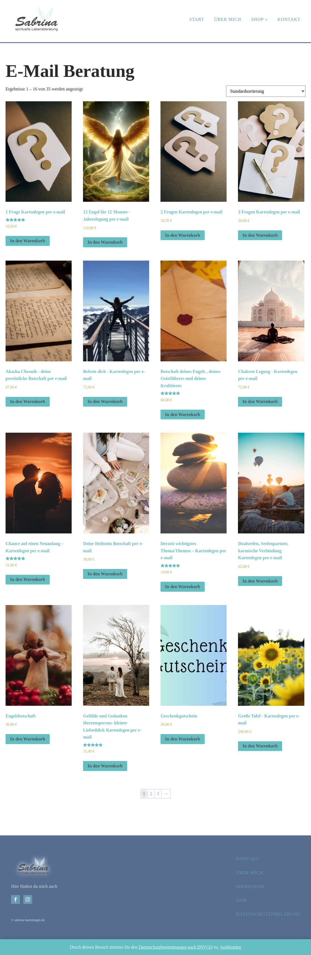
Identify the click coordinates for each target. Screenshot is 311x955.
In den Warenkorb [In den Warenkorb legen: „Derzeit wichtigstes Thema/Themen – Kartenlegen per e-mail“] (182, 586)
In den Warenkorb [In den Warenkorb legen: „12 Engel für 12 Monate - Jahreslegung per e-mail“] (105, 242)
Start (196, 19)
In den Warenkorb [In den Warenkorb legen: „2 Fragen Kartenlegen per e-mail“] (182, 235)
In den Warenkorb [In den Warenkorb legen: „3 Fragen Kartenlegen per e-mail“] (260, 235)
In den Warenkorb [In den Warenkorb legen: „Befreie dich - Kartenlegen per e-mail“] (105, 401)
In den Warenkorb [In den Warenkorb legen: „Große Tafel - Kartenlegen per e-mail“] (260, 746)
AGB (241, 900)
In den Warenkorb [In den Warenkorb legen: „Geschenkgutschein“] (182, 739)
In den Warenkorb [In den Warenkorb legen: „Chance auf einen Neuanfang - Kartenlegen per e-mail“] (27, 579)
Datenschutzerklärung (268, 914)
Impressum (250, 886)
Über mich (227, 19)
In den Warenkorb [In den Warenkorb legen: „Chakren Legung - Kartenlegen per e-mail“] (260, 401)
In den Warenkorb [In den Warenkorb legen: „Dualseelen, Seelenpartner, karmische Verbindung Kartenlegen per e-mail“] (260, 581)
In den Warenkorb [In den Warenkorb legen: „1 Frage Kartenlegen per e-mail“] (27, 240)
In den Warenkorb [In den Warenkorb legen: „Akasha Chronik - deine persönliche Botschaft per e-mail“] (27, 401)
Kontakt (288, 19)
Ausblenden (230, 947)
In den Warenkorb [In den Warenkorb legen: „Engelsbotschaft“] (27, 739)
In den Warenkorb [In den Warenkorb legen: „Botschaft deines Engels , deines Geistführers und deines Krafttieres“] (182, 414)
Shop (257, 19)
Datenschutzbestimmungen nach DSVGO (176, 947)
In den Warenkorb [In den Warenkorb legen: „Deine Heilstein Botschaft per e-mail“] (105, 573)
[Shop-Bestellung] (265, 91)
